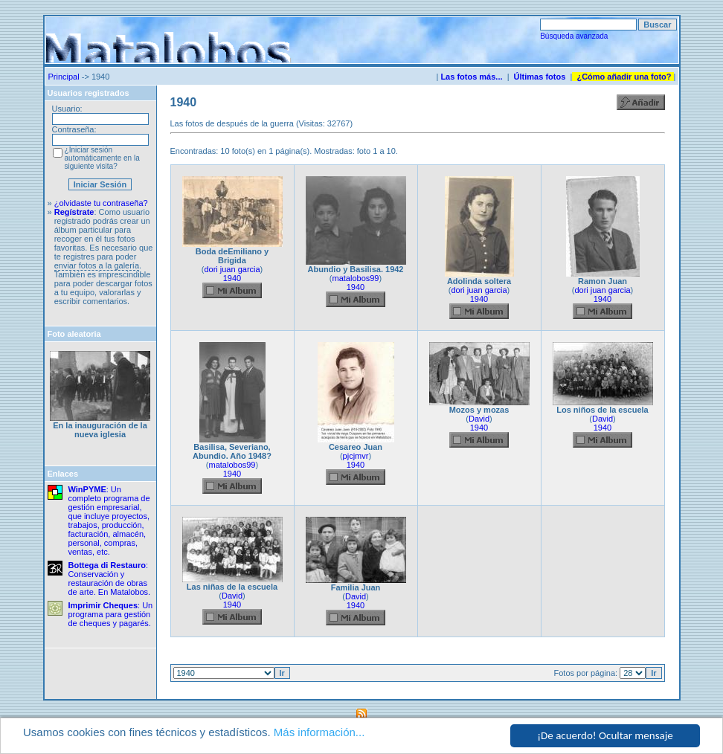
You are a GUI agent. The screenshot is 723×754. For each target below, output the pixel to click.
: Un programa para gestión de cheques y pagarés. (110, 614)
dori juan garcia (232, 269)
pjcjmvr (356, 455)
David (479, 418)
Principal (64, 76)
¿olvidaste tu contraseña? (101, 203)
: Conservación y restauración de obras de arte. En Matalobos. (109, 578)
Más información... (319, 732)
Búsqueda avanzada (574, 36)
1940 (232, 278)
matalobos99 (355, 278)
